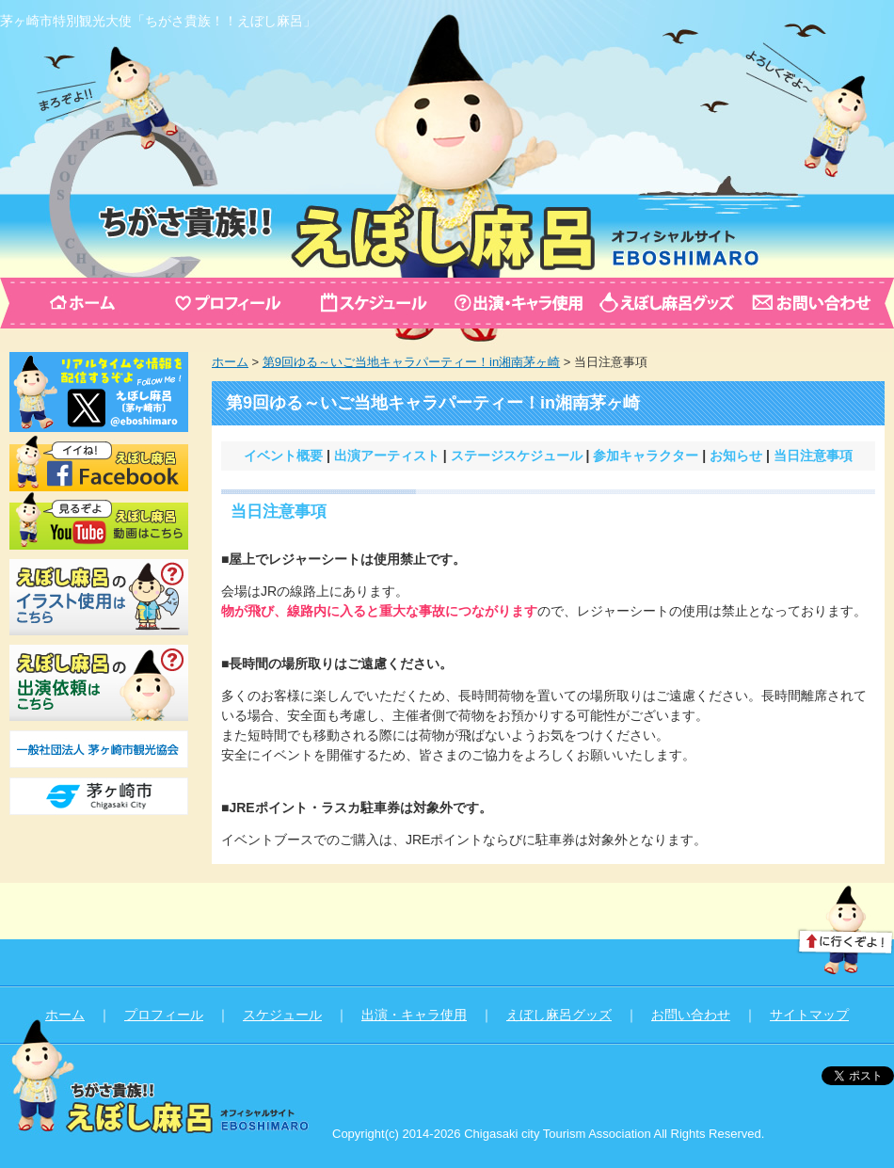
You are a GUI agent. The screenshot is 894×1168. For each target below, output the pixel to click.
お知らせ (736, 455)
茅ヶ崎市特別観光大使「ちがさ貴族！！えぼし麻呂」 (158, 20)
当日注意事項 (813, 455)
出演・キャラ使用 (414, 1014)
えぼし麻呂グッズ (559, 1014)
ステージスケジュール (517, 455)
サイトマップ (809, 1014)
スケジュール (282, 1014)
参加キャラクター (645, 455)
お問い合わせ (690, 1014)
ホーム (230, 362)
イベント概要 (283, 455)
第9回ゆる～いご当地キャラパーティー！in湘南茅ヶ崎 (411, 362)
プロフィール (163, 1014)
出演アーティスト (386, 455)
